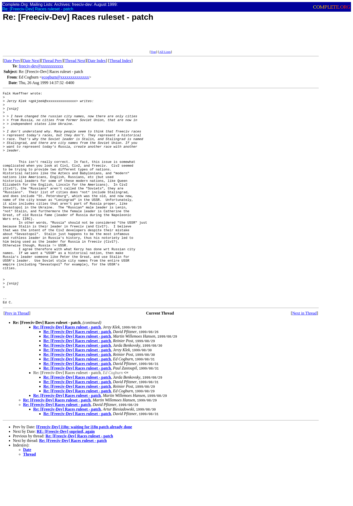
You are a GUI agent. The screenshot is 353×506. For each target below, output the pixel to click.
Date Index (97, 61)
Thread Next (75, 61)
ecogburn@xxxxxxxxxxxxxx (65, 77)
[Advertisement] (95, 38)
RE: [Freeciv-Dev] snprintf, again (66, 474)
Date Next (31, 61)
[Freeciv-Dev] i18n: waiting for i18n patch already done (84, 469)
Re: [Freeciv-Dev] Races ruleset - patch (67, 369)
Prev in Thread (17, 356)
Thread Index (120, 61)
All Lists (165, 52)
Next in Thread (304, 356)
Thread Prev (52, 61)
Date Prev (12, 61)
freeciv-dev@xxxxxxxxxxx (41, 66)
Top (153, 52)
